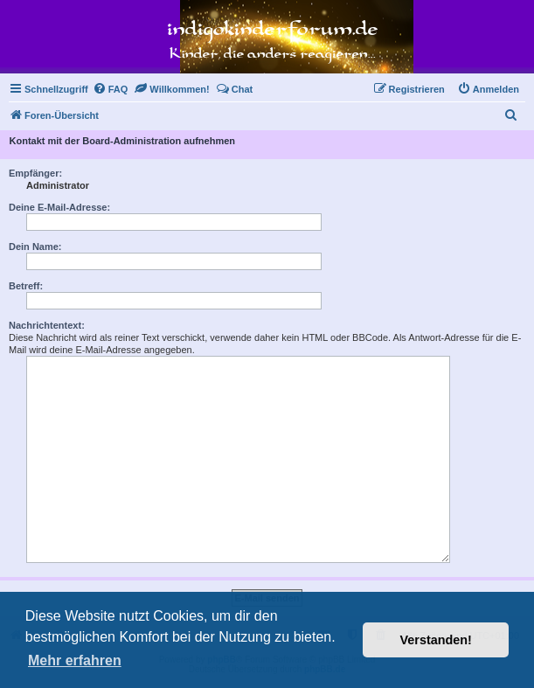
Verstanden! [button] (436, 640)
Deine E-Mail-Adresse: (59, 207)
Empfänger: (35, 173)
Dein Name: (35, 246)
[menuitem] (110, 89)
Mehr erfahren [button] (74, 660)
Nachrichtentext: (47, 325)
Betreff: (26, 286)
